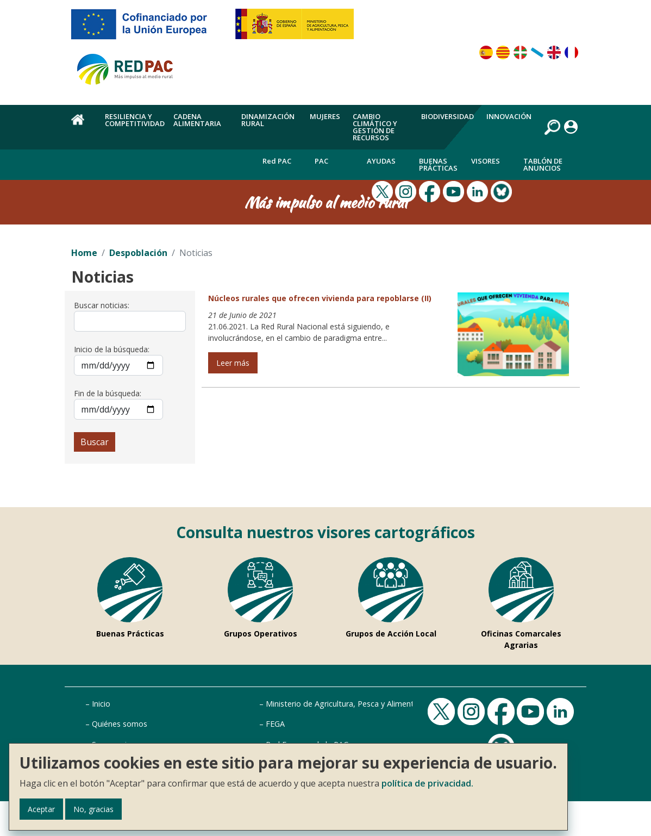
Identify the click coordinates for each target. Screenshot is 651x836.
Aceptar (41, 809)
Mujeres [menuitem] (325, 116)
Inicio (101, 703)
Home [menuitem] (81, 125)
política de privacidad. (427, 783)
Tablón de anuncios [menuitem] (542, 164)
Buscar (94, 442)
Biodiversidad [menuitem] (447, 116)
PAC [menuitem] (321, 161)
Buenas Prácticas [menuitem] (438, 164)
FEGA (275, 724)
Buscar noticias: (101, 305)
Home (84, 253)
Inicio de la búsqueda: (111, 349)
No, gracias (93, 809)
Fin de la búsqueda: (107, 393)
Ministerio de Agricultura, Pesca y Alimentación (349, 703)
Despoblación (138, 253)
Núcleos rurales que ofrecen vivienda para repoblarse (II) (319, 298)
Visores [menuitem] (485, 161)
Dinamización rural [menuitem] (268, 119)
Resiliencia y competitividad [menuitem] (135, 119)
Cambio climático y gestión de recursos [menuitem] (375, 126)
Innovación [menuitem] (508, 116)
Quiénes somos (119, 724)
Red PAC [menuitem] (276, 161)
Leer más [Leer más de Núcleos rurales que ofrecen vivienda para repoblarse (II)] (232, 363)
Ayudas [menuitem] (381, 161)
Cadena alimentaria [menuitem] (197, 119)
